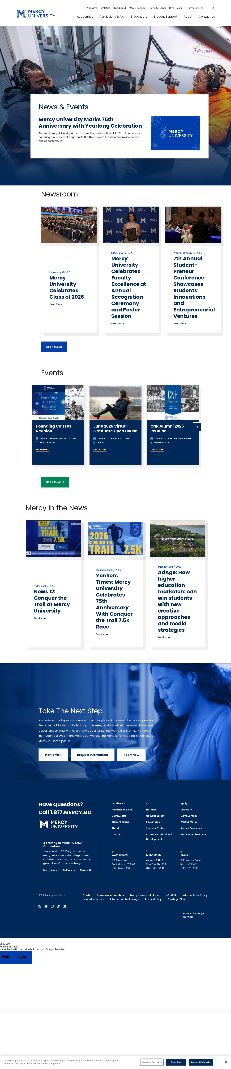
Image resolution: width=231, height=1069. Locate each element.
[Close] (225, 1061)
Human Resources (93, 899)
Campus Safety (155, 815)
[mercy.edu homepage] (36, 14)
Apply (183, 803)
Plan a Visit (53, 755)
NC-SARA (171, 895)
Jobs (179, 8)
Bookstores (153, 822)
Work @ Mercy (188, 822)
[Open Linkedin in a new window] (64, 906)
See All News (54, 347)
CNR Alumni (69, 870)
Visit (148, 803)
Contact (117, 834)
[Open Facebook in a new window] (39, 906)
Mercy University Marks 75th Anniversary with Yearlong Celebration (90, 122)
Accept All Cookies (201, 1062)
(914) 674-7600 (121, 868)
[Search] (213, 8)
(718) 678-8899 (189, 868)
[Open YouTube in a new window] (52, 906)
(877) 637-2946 (155, 868)
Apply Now (131, 755)
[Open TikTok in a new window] (58, 906)
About (188, 17)
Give (171, 8)
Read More (55, 304)
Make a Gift (87, 870)
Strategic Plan (176, 899)
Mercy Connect (137, 8)
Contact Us (207, 17)
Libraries (151, 809)
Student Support (165, 17)
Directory (186, 809)
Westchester (120, 855)
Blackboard (119, 8)
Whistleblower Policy (195, 895)
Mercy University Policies (144, 895)
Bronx (184, 855)
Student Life (139, 17)
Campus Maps (188, 815)
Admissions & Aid (111, 17)
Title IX (86, 895)
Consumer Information (110, 895)
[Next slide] (197, 426)
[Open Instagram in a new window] (46, 906)
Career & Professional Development (159, 837)
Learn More (42, 449)
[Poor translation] (23, 957)
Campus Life (119, 815)
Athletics (105, 8)
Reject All (176, 1062)
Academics (85, 17)
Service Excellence (191, 828)
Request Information (92, 755)
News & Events (158, 8)
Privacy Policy (153, 899)
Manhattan (153, 855)
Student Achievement (193, 834)
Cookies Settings (152, 1062)
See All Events (55, 482)
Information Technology (124, 899)
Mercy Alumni (51, 870)
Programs (91, 8)
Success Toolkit (155, 828)
